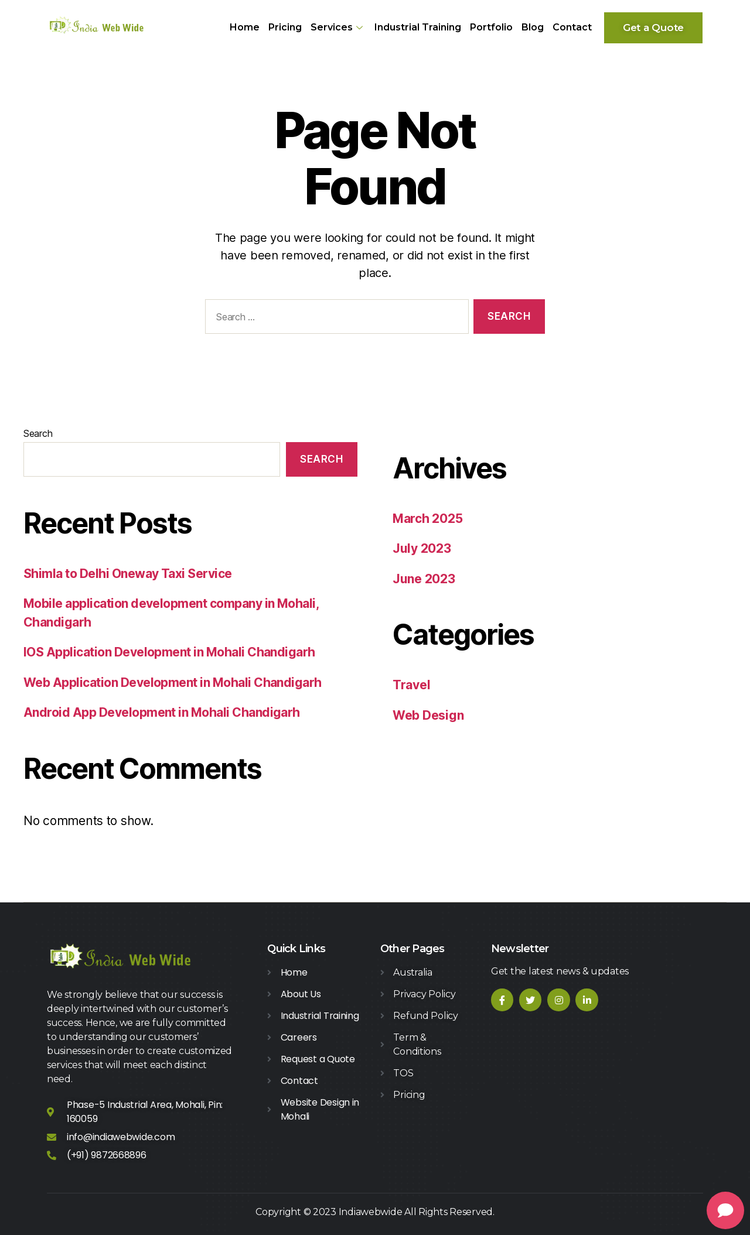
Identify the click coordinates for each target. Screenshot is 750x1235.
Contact (572, 27)
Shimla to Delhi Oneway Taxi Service (127, 573)
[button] (653, 27)
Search (37, 433)
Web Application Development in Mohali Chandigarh (172, 682)
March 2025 (427, 518)
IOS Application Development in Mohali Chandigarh (169, 652)
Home (245, 27)
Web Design (428, 715)
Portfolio (491, 27)
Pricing (285, 27)
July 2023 (422, 548)
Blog (532, 27)
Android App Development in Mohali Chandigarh (161, 712)
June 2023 (424, 579)
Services (338, 27)
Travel (411, 685)
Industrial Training (417, 27)
